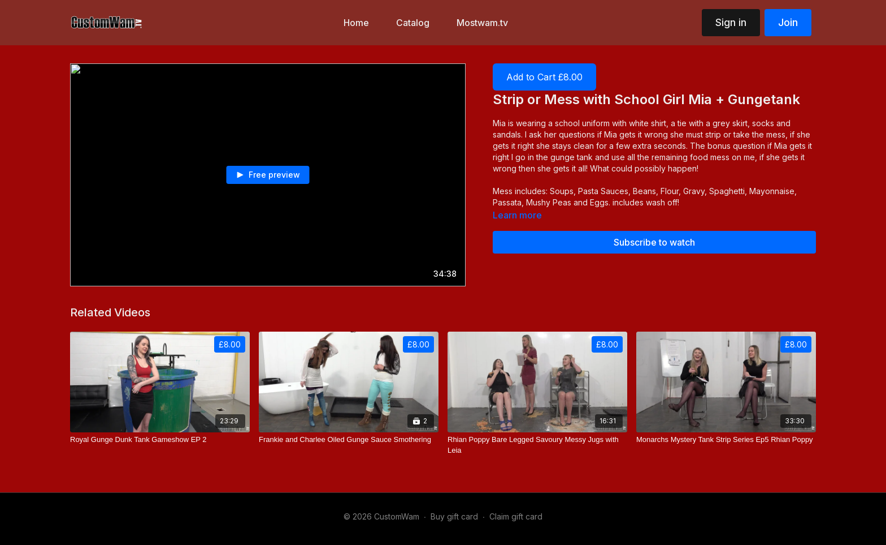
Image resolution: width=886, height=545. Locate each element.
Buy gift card (454, 516)
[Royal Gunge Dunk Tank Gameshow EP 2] (160, 439)
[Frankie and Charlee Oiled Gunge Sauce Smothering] (348, 439)
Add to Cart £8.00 (544, 77)
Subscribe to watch (654, 242)
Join (788, 22)
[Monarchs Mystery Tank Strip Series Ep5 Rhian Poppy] (726, 439)
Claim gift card (515, 516)
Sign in (730, 22)
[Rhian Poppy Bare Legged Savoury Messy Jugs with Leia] (537, 445)
